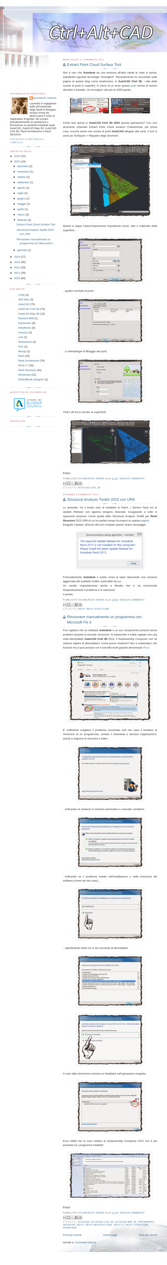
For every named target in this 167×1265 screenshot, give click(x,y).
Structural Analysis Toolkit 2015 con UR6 (101, 499)
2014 (17, 256)
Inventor (69, 1225)
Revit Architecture (99, 1225)
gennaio (22, 250)
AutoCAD (83, 1222)
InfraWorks (146, 1222)
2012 (17, 267)
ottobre (21, 177)
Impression (24, 323)
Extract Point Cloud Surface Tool (94, 65)
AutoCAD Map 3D (126, 1222)
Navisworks (25, 341)
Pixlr (20, 346)
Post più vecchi (148, 1234)
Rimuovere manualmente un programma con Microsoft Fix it (104, 619)
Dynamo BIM (26, 318)
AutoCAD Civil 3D (89, 488)
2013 (17, 262)
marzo (21, 214)
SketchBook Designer (31, 379)
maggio (22, 203)
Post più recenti (72, 1234)
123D (21, 294)
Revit (81, 609)
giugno (21, 198)
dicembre (23, 166)
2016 (17, 156)
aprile (21, 209)
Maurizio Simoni (45, 98)
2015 (17, 161)
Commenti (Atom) (85, 1242)
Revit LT (119, 1225)
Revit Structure (98, 609)
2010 (17, 278)
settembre (23, 182)
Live (20, 337)
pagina (145, 520)
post (133, 85)
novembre (23, 171)
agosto (21, 187)
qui (119, 581)
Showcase (70, 1228)
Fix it (146, 647)
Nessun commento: (132, 478)
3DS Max (23, 299)
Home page (110, 1234)
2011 (17, 272)
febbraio (22, 219)
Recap (22, 351)
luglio (20, 193)
